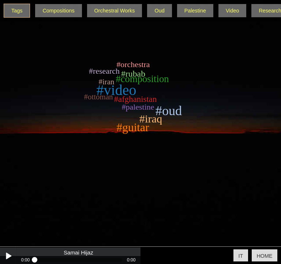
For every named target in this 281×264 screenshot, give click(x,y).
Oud (159, 11)
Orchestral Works (114, 11)
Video (232, 11)
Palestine (195, 11)
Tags (16, 11)
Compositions (58, 11)
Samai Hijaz (78, 253)
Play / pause (8, 255)
